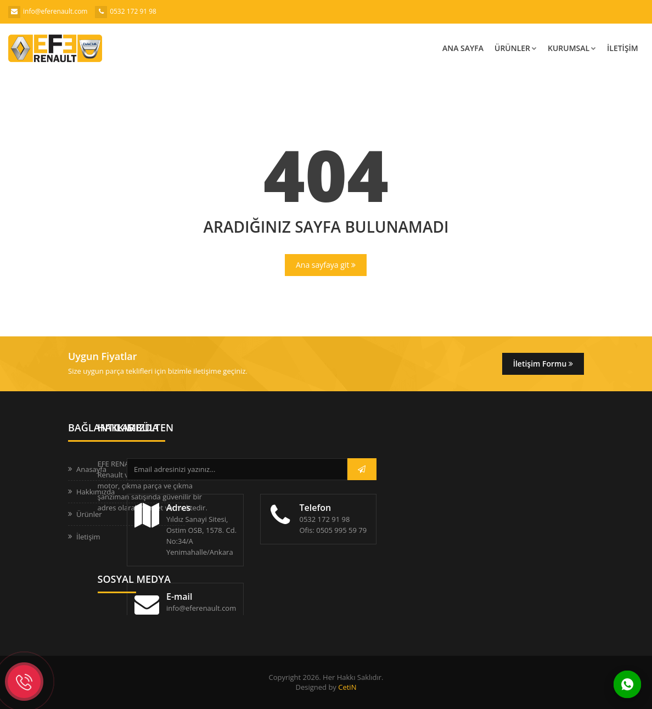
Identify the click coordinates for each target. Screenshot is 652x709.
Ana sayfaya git (326, 265)
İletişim (622, 48)
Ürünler (515, 48)
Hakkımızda (95, 492)
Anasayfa (91, 469)
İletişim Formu (543, 363)
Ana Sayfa (463, 48)
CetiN (347, 687)
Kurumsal (572, 48)
